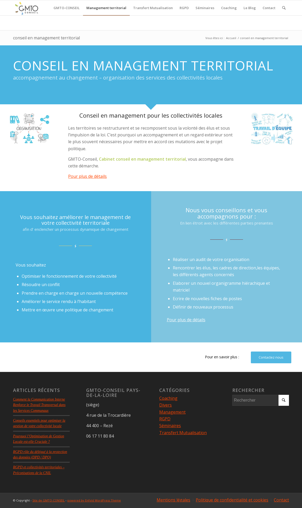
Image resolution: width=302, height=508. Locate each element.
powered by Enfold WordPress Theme (94, 500)
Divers (165, 405)
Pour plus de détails (87, 176)
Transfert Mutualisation (183, 433)
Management (172, 412)
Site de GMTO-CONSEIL (48, 500)
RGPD (164, 419)
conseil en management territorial (46, 38)
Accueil (231, 38)
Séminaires (170, 425)
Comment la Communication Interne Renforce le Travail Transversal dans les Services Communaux (39, 405)
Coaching (168, 398)
